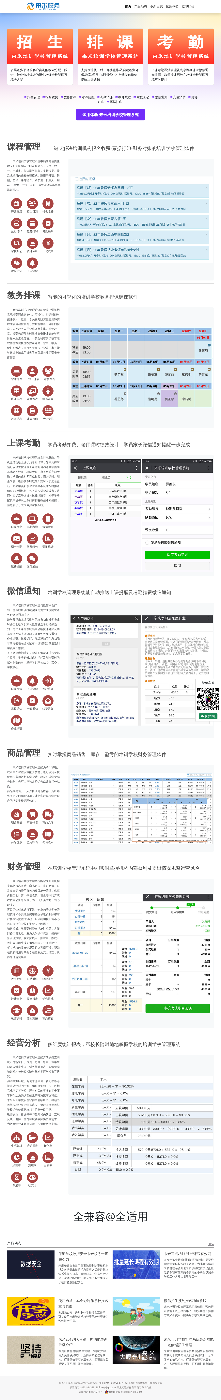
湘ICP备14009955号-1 (91, 1392)
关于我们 (136, 1387)
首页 (128, 6)
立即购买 (188, 6)
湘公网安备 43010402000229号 (123, 1392)
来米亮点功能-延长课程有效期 (187, 1253)
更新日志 (156, 6)
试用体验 (172, 6)
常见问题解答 (124, 1387)
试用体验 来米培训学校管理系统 (110, 114)
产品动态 (140, 6)
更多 (211, 1244)
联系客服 (208, 716)
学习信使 (146, 1387)
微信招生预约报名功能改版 (185, 1300)
